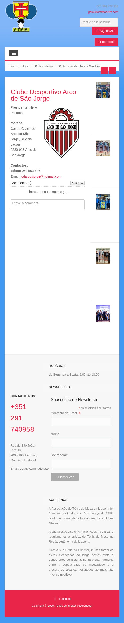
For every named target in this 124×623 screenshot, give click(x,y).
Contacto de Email (65, 413)
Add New (77, 183)
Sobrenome (59, 455)
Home (25, 66)
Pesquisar (105, 31)
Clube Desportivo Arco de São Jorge (43, 95)
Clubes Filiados (44, 66)
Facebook (106, 42)
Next (112, 70)
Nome (55, 434)
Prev (104, 70)
